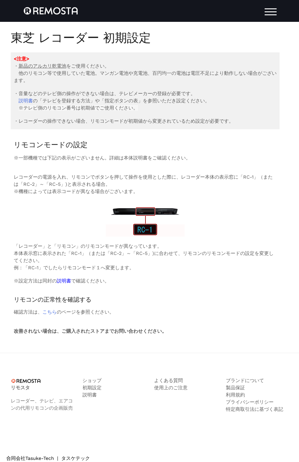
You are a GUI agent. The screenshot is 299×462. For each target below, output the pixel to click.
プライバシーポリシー (250, 402)
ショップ (92, 380)
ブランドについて (245, 380)
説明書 (26, 101)
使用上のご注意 (171, 387)
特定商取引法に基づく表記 (254, 409)
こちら (49, 312)
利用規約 (235, 395)
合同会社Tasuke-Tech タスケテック (48, 458)
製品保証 (235, 387)
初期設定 (92, 387)
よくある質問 (168, 380)
